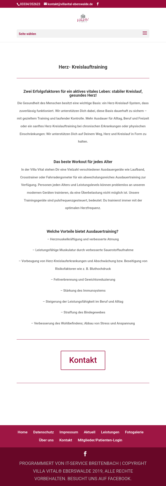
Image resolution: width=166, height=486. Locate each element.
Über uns (46, 440)
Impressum (68, 432)
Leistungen (110, 432)
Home (23, 432)
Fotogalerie (134, 432)
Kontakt (83, 360)
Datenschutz (43, 432)
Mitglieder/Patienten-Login (100, 440)
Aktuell (90, 432)
